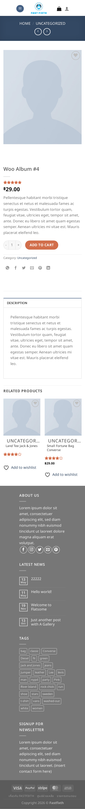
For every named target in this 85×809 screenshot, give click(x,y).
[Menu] (20, 8)
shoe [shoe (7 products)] (24, 694)
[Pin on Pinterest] (40, 268)
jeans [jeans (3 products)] (47, 665)
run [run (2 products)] (60, 687)
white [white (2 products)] (24, 708)
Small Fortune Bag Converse (60, 448)
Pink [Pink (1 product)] (57, 679)
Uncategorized (51, 23)
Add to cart (42, 245)
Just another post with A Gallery (46, 622)
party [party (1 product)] (46, 679)
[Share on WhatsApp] (7, 268)
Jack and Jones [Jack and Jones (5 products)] (30, 665)
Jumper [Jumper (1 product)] (26, 672)
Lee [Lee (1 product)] (51, 672)
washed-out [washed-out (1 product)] (52, 701)
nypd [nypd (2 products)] (34, 679)
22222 (36, 579)
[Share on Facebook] (15, 268)
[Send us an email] (48, 549)
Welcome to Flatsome (41, 607)
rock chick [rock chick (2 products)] (47, 687)
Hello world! (41, 592)
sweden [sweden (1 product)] (47, 694)
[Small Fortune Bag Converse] (63, 417)
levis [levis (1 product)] (61, 672)
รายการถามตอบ (66, 796)
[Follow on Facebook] (23, 549)
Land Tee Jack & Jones (22, 446)
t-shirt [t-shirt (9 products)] (25, 701)
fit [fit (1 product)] (34, 658)
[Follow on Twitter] (40, 549)
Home (25, 23)
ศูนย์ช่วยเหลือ (45, 796)
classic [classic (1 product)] (34, 651)
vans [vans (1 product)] (36, 701)
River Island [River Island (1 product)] (28, 687)
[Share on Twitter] (24, 268)
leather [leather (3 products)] (39, 672)
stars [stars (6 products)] (35, 694)
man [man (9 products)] (24, 679)
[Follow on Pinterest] (56, 549)
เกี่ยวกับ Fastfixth (21, 796)
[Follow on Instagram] (31, 549)
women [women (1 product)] (37, 708)
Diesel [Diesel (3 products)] (25, 658)
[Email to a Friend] (32, 268)
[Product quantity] (12, 245)
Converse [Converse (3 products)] (49, 651)
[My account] (67, 9)
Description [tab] (17, 303)
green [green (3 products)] (44, 658)
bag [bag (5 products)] (23, 651)
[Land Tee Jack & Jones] (21, 417)
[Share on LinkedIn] (48, 268)
